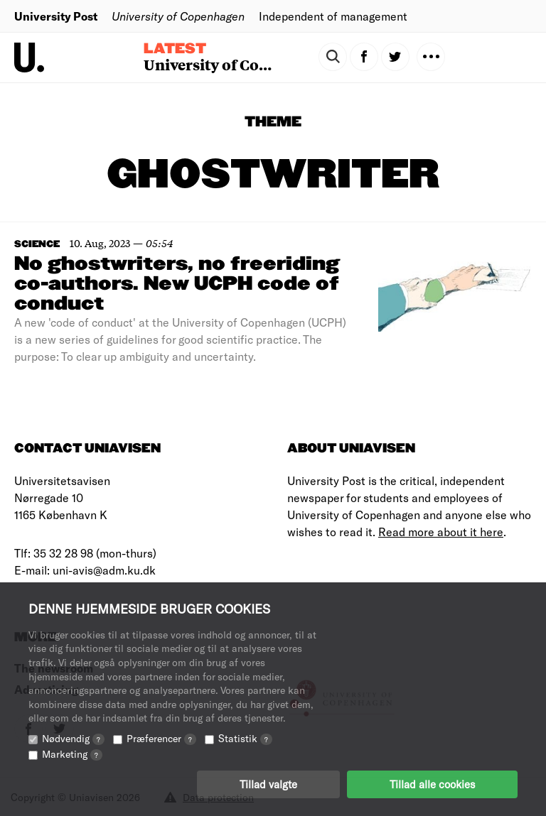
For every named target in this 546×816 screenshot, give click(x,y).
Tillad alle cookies (432, 784)
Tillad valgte (268, 784)
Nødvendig (73, 738)
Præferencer (161, 738)
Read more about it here (440, 531)
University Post (55, 16)
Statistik (245, 738)
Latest (175, 49)
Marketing (72, 754)
